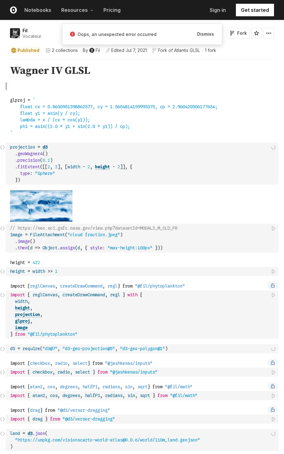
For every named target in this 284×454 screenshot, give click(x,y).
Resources (77, 10)
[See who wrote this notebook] (91, 50)
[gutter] (3, 69)
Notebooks (37, 10)
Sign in (218, 10)
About (204, 440)
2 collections (62, 50)
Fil (24, 30)
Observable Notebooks (32, 440)
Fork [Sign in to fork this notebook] (238, 33)
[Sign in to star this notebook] (256, 33)
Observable (84, 440)
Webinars (144, 447)
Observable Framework (95, 447)
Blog (140, 440)
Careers (206, 447)
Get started (255, 10)
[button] (2, 62)
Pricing (112, 10)
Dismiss (205, 34)
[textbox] (142, 126)
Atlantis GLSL (187, 50)
